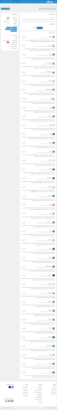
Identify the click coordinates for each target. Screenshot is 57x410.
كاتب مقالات (49, 117)
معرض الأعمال (25, 390)
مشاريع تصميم (39, 394)
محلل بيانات (49, 99)
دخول (35, 28)
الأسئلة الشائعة (54, 389)
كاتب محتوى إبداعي (48, 90)
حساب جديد (40, 28)
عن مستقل (54, 387)
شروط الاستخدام (53, 392)
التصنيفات (40, 403)
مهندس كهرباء (48, 187)
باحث (50, 373)
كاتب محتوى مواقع (48, 232)
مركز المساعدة (25, 396)
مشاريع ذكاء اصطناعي (38, 390)
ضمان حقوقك (54, 390)
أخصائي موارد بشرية (48, 152)
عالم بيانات (49, 37)
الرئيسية (54, 6)
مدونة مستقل (25, 394)
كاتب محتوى (49, 81)
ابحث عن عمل (25, 389)
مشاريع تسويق (39, 396)
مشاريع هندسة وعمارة (38, 392)
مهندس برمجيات (48, 258)
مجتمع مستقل (25, 392)
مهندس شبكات (48, 179)
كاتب (15, 38)
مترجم (50, 285)
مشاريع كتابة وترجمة (38, 397)
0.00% (8, 42)
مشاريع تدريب (39, 401)
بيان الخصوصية (53, 394)
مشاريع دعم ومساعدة (38, 399)
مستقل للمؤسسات (25, 387)
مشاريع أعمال (40, 387)
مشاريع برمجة (39, 389)
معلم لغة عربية (49, 355)
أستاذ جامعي (49, 214)
